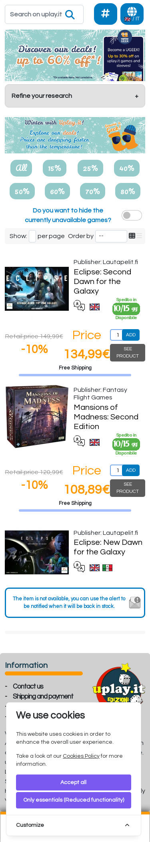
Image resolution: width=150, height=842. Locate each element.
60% (57, 191)
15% (54, 167)
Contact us (28, 686)
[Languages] (132, 14)
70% (92, 191)
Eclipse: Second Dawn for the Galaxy (102, 281)
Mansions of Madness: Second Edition (106, 417)
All (21, 167)
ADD (131, 335)
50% (22, 191)
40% (126, 167)
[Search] (44, 14)
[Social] (105, 14)
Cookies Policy (81, 756)
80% (127, 191)
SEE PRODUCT (127, 352)
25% (90, 167)
